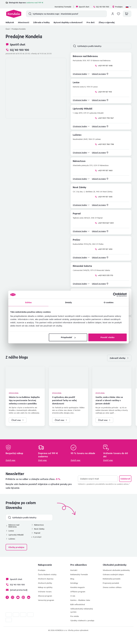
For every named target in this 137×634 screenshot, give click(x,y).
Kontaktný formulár (63, 7)
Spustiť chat (82, 7)
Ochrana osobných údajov (113, 574)
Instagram (12, 597)
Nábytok (10, 22)
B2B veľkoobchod (77, 604)
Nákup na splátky (45, 587)
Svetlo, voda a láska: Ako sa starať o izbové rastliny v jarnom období (109, 400)
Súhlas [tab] (28, 302)
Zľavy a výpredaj (107, 22)
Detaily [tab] (68, 302)
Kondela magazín (77, 587)
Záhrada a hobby (41, 22)
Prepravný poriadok (111, 583)
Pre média (74, 616)
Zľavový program (45, 596)
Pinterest (23, 597)
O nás (72, 596)
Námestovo (39, 525)
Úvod (7, 29)
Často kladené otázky (47, 574)
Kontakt (73, 570)
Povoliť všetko (108, 337)
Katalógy (74, 583)
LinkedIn (28, 597)
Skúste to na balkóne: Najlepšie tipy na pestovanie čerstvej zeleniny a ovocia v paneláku (24, 400)
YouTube (18, 597)
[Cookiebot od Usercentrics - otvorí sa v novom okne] (115, 295)
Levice (11, 531)
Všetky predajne (16, 547)
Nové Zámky (39, 529)
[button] (81, 74)
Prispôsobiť (68, 337)
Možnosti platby (45, 583)
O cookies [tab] (109, 302)
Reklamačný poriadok (111, 579)
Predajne (117, 7)
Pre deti (91, 22)
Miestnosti (23, 22)
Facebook (7, 597)
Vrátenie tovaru (45, 591)
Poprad (37, 533)
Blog (72, 579)
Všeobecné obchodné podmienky (116, 570)
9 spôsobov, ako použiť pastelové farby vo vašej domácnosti (64, 400)
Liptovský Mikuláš (16, 535)
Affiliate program (77, 591)
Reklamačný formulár (79, 574)
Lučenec (12, 539)
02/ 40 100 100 (101, 7)
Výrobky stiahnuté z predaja (82, 620)
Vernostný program (46, 600)
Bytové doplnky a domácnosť (68, 22)
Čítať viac (16, 420)
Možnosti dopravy (45, 579)
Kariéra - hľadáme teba (80, 600)
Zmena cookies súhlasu (112, 587)
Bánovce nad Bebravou (14, 526)
